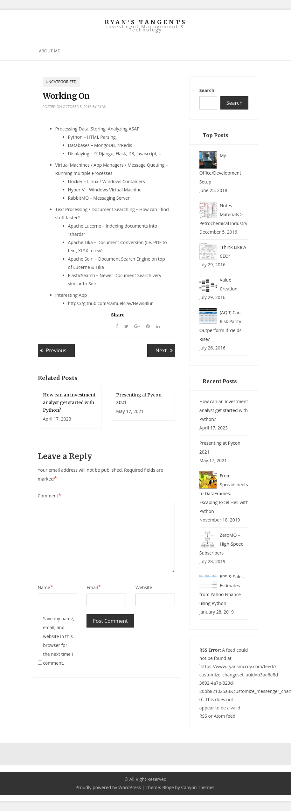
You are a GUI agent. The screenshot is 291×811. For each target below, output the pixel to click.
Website (143, 587)
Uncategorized (61, 81)
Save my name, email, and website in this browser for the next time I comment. (58, 640)
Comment (50, 495)
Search (206, 90)
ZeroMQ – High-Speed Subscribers (221, 544)
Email (94, 587)
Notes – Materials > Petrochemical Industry (223, 214)
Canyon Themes (197, 787)
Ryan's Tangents (146, 22)
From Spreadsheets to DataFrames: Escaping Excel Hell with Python (224, 493)
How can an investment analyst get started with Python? (69, 402)
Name (46, 587)
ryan (102, 106)
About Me (49, 51)
